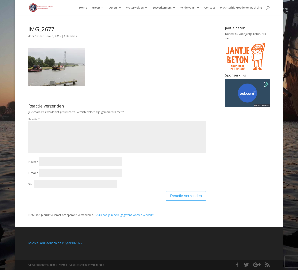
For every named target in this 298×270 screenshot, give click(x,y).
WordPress (97, 264)
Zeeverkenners (162, 7)
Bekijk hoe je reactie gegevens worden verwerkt (124, 215)
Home (83, 7)
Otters (113, 7)
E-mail (33, 173)
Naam (33, 161)
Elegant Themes (57, 264)
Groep (96, 7)
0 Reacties (70, 36)
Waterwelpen (135, 7)
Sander (39, 36)
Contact (209, 7)
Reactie (34, 119)
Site (30, 184)
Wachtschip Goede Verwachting (241, 7)
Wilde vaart (188, 7)
